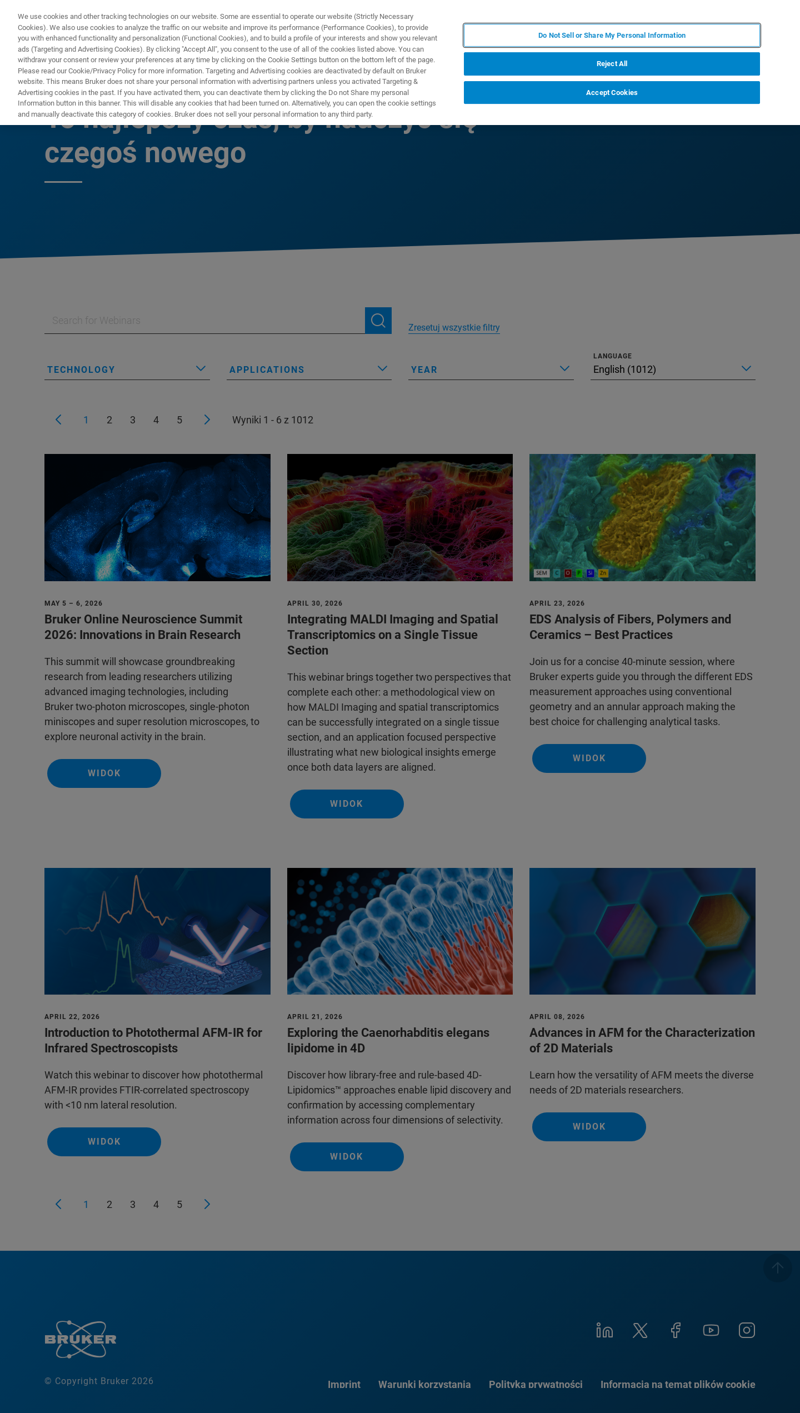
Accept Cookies (612, 92)
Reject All (612, 63)
